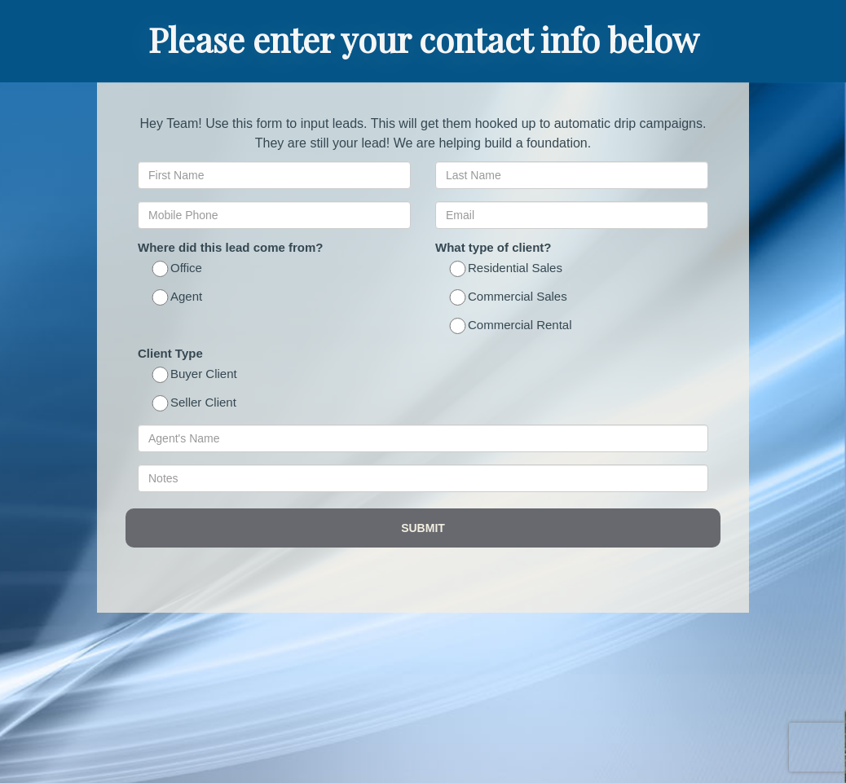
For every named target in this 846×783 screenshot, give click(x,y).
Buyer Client (195, 375)
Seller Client (195, 403)
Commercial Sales (509, 298)
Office (178, 269)
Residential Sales (507, 269)
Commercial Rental (512, 326)
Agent (178, 298)
